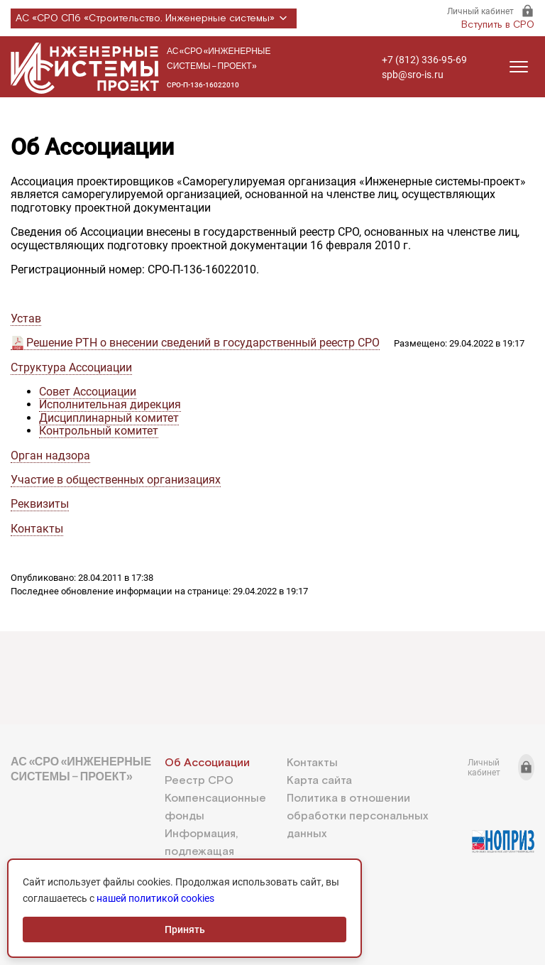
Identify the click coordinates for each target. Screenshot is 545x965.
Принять (185, 929)
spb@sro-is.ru (413, 74)
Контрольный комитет (98, 430)
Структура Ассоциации (71, 367)
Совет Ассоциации (87, 391)
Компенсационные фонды (215, 807)
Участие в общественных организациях (116, 479)
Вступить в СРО (497, 24)
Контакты (37, 528)
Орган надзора (50, 455)
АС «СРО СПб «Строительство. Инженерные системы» (154, 18)
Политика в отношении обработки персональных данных (357, 816)
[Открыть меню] (518, 66)
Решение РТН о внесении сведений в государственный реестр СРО (203, 342)
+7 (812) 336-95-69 (424, 59)
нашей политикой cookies (155, 898)
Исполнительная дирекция (110, 404)
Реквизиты (40, 504)
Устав (26, 318)
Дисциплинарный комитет (109, 418)
